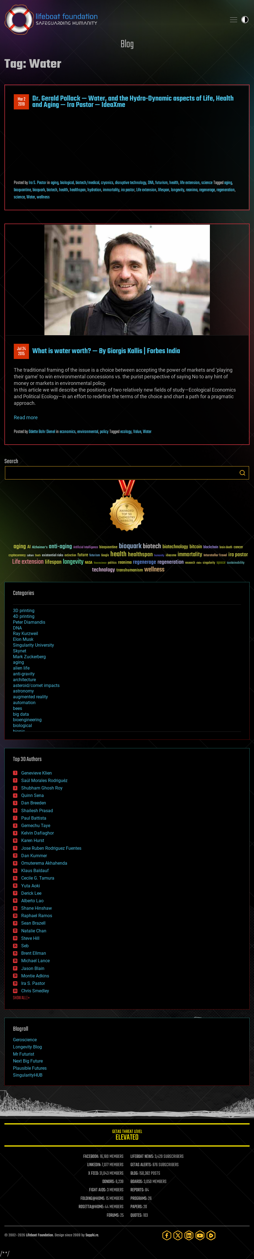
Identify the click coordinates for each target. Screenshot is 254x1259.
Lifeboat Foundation (39, 1235)
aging (54, 183)
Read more (26, 417)
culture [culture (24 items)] (30, 555)
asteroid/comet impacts (36, 685)
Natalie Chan (33, 930)
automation (24, 702)
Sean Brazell (33, 923)
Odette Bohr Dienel (42, 432)
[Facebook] (166, 1235)
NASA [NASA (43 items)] (88, 563)
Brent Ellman (33, 953)
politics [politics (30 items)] (112, 563)
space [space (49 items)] (221, 562)
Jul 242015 (21, 351)
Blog (127, 45)
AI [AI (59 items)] (29, 547)
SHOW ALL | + (21, 998)
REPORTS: (137, 1190)
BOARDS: (136, 1181)
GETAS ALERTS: (141, 1165)
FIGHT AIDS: (97, 1190)
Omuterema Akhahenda (44, 863)
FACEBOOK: (91, 1156)
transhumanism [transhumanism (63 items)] (129, 570)
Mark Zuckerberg (29, 656)
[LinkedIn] (189, 1235)
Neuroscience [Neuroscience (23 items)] (100, 563)
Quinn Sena (32, 795)
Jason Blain (32, 968)
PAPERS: (136, 1207)
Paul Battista (33, 818)
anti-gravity (24, 673)
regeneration (225, 190)
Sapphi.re (91, 1235)
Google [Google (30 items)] (105, 555)
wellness (43, 197)
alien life (21, 668)
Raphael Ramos (36, 915)
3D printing (23, 610)
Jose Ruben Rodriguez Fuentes (51, 848)
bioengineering (27, 719)
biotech (52, 190)
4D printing (23, 616)
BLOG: (134, 1173)
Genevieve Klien (36, 773)
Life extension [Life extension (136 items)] (28, 562)
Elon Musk (23, 639)
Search (242, 472)
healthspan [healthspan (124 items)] (140, 554)
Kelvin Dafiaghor (37, 833)
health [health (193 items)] (118, 554)
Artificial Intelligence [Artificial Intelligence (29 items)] (85, 547)
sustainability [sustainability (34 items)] (235, 563)
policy (104, 432)
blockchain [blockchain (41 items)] (210, 547)
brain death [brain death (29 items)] (226, 547)
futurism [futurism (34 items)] (94, 556)
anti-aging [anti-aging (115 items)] (60, 546)
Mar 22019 (21, 102)
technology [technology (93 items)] (103, 570)
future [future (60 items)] (82, 555)
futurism (161, 183)
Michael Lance (35, 960)
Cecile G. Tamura (37, 878)
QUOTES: (136, 1215)
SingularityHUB (27, 1075)
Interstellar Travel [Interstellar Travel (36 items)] (215, 556)
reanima (191, 190)
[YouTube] (200, 1235)
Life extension (146, 190)
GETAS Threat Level (127, 1135)
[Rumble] (211, 1235)
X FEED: (93, 1173)
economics (68, 432)
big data (21, 714)
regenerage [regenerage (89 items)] (144, 562)
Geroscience (25, 1039)
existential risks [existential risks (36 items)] (52, 556)
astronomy (23, 691)
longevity (177, 190)
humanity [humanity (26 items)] (159, 555)
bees (17, 708)
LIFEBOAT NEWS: (142, 1156)
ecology (126, 432)
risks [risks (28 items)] (198, 563)
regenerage (207, 190)
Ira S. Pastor (37, 183)
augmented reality (30, 696)
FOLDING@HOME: (93, 1198)
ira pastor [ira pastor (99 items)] (238, 555)
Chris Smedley (35, 990)
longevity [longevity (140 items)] (73, 562)
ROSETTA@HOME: (91, 1207)
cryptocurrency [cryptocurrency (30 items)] (17, 555)
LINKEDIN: (94, 1165)
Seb (25, 945)
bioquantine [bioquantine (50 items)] (108, 547)
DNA (151, 183)
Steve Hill (30, 938)
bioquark (39, 190)
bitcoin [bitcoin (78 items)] (195, 547)
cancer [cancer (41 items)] (238, 547)
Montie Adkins (35, 976)
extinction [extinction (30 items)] (70, 555)
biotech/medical (87, 183)
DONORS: (108, 1181)
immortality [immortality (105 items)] (190, 554)
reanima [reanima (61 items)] (125, 562)
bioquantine (22, 190)
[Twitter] (177, 1235)
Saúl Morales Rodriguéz (44, 780)
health (173, 183)
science (206, 183)
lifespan (163, 190)
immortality (111, 190)
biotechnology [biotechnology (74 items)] (175, 547)
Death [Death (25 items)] (38, 555)
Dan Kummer (34, 855)
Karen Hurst (32, 840)
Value (137, 432)
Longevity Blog (27, 1047)
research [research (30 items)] (190, 563)
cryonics (107, 183)
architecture (24, 679)
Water (30, 197)
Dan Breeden (33, 803)
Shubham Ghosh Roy (42, 788)
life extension (190, 183)
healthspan (78, 190)
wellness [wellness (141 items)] (154, 569)
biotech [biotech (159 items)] (152, 546)
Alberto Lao (32, 900)
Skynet (19, 651)
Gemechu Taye (35, 825)
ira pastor (128, 190)
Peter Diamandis (29, 622)
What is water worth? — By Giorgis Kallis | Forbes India (106, 351)
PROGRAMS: (138, 1198)
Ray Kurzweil (25, 633)
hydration (94, 190)
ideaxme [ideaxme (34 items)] (171, 556)
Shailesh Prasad (37, 810)
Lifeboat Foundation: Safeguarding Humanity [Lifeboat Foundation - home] (113, 19)
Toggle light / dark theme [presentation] (244, 19)
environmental (87, 432)
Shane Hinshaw (36, 908)
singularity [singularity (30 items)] (209, 563)
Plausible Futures (30, 1068)
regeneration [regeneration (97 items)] (170, 562)
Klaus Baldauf (35, 870)
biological (67, 183)
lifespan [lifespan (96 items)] (53, 562)
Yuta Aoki (30, 885)
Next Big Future (28, 1061)
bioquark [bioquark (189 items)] (130, 546)
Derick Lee (31, 893)
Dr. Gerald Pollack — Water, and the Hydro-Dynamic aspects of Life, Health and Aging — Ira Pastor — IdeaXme (133, 101)
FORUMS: (113, 1215)
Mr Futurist (23, 1054)
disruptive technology (130, 183)
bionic (19, 731)
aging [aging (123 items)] (20, 546)
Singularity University (33, 645)
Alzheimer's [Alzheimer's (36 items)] (39, 547)
